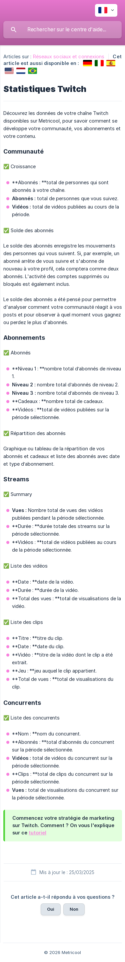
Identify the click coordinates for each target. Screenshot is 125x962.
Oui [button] (50, 909)
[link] (87, 63)
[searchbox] (62, 29)
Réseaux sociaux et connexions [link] (69, 56)
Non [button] (74, 909)
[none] (106, 10)
